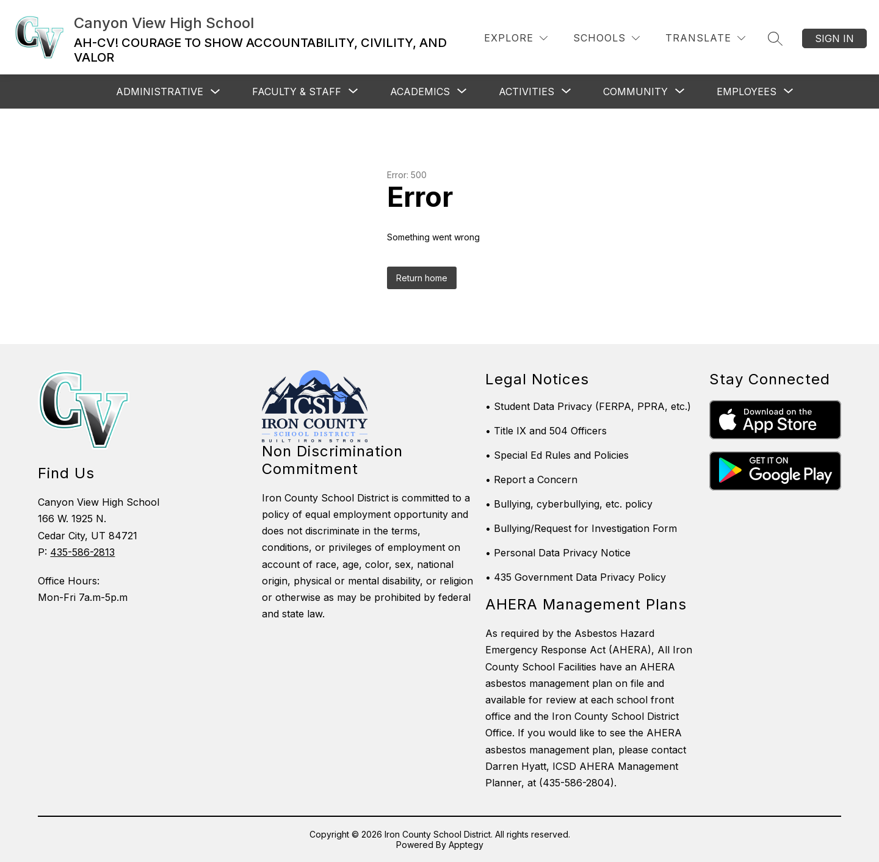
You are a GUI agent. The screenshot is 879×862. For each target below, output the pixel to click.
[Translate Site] (705, 38)
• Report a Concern (531, 479)
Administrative (159, 91)
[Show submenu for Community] (635, 91)
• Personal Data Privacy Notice (558, 553)
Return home (421, 278)
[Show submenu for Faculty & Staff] (296, 91)
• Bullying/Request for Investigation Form (581, 528)
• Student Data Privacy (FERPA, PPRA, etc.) (588, 406)
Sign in (834, 38)
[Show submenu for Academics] (420, 91)
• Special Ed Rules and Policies (557, 455)
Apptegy (466, 844)
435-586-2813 (82, 552)
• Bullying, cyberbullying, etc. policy (569, 504)
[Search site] (775, 38)
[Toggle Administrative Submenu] (215, 92)
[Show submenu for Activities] (526, 91)
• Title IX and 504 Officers (546, 431)
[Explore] (516, 38)
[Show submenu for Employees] (746, 91)
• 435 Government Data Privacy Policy (575, 577)
